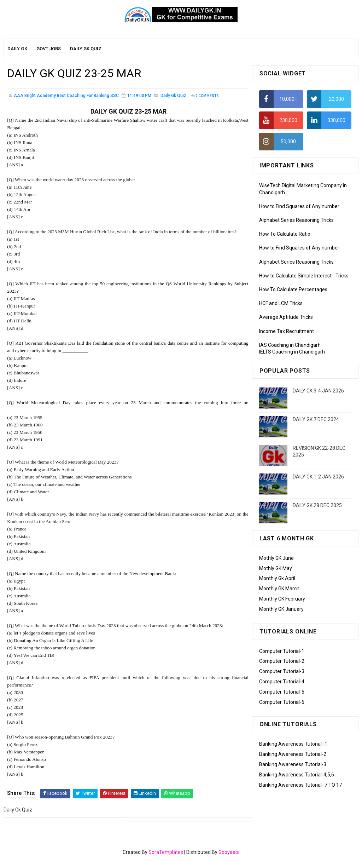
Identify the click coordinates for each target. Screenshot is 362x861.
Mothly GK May (275, 568)
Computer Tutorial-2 (281, 661)
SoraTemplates (165, 852)
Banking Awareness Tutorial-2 (292, 754)
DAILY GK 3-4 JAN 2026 (318, 391)
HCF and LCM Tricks (281, 303)
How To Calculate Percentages (293, 289)
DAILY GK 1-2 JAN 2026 (318, 477)
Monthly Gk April (277, 578)
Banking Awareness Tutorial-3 (292, 764)
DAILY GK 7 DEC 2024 (316, 419)
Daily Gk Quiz (173, 95)
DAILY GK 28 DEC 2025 (317, 505)
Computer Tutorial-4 (281, 681)
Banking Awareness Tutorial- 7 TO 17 (300, 785)
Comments (207, 96)
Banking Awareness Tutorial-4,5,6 (296, 774)
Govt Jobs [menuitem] (48, 48)
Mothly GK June (276, 558)
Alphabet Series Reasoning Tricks (296, 220)
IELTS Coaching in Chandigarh (292, 352)
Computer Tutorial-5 (281, 692)
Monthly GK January (281, 609)
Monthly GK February (282, 599)
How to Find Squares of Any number (299, 206)
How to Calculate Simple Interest (295, 276)
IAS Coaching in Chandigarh (290, 345)
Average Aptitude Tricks (286, 317)
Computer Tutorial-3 (281, 671)
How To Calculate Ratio (284, 234)
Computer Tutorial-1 (281, 651)
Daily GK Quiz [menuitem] (85, 48)
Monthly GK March (279, 588)
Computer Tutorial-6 (281, 702)
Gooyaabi (228, 852)
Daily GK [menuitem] (17, 48)
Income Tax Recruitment (286, 331)
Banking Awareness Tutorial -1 (293, 744)
